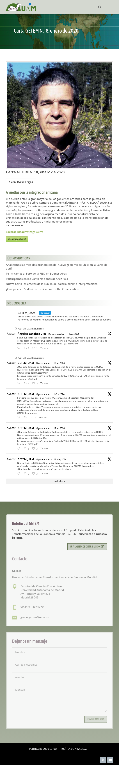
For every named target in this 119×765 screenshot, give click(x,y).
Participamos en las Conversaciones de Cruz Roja (37, 279)
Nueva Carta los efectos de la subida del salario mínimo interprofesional (52, 284)
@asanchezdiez (56, 333)
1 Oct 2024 (59, 394)
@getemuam (42, 363)
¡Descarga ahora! (17, 239)
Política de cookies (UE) (43, 749)
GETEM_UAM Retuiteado (31, 328)
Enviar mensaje (95, 719)
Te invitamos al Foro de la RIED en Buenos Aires (36, 273)
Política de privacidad (74, 749)
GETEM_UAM (26, 363)
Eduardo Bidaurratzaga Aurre (24, 232)
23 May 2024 (60, 459)
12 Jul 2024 (59, 363)
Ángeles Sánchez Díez (32, 333)
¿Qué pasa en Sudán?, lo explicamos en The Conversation (42, 289)
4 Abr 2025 (73, 333)
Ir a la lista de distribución (87, 546)
